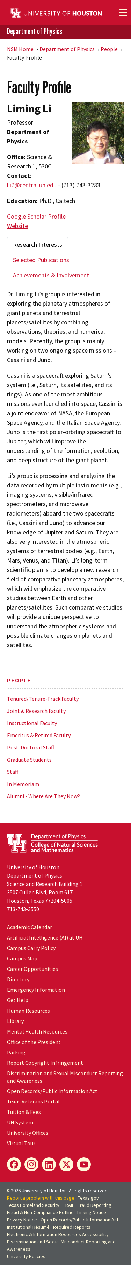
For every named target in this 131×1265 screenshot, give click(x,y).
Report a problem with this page (40, 1198)
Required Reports (71, 1227)
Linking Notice (91, 1212)
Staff (12, 771)
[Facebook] (14, 1164)
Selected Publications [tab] (41, 260)
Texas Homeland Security (33, 1205)
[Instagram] (31, 1164)
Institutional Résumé (28, 1227)
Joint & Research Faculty (36, 710)
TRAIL (68, 1205)
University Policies (26, 1256)
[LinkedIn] (49, 1164)
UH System (20, 1122)
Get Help (17, 1000)
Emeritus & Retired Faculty (39, 735)
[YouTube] (84, 1164)
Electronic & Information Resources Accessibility (58, 1234)
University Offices (27, 1132)
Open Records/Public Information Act (52, 1090)
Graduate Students (29, 759)
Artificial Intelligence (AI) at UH (45, 937)
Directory (18, 979)
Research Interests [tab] (37, 245)
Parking (16, 1052)
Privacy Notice (22, 1220)
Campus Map (22, 958)
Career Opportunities (32, 968)
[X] (66, 1164)
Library (15, 1021)
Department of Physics (34, 31)
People (109, 49)
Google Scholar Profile (36, 216)
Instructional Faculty (32, 723)
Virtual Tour (21, 1143)
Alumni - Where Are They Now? (43, 796)
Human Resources (28, 1010)
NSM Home (20, 49)
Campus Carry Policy (31, 947)
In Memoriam (23, 783)
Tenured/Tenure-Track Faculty (43, 698)
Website (17, 226)
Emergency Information (36, 989)
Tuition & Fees (24, 1111)
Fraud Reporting (94, 1205)
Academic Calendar (29, 927)
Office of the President (34, 1041)
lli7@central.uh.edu (32, 185)
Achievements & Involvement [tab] (51, 275)
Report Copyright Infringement (45, 1062)
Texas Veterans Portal (33, 1101)
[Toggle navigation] (123, 12)
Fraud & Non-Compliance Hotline (40, 1212)
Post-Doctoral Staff (30, 747)
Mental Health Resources (37, 1031)
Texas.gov (88, 1198)
